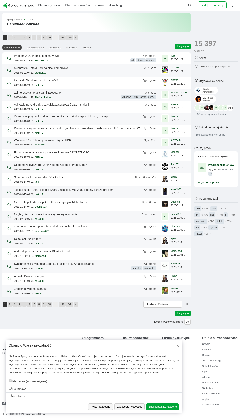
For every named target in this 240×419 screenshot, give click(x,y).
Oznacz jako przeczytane (212, 66)
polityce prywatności (147, 372)
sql (197, 227)
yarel (173, 55)
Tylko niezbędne (100, 406)
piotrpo (174, 80)
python (213, 227)
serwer (151, 97)
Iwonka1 (39, 293)
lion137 (174, 164)
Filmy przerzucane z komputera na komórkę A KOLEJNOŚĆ (51, 152)
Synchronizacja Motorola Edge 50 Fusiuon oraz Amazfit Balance (54, 263)
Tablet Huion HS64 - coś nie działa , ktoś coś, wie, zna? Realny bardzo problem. (64, 189)
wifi (132, 60)
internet (140, 60)
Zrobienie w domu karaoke (30, 288)
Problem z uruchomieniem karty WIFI (37, 55)
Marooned (40, 256)
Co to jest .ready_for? (27, 238)
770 (70, 37)
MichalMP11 (41, 60)
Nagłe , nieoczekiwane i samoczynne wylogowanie (45, 214)
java (214, 208)
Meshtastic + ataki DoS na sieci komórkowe (41, 68)
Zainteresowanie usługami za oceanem (38, 92)
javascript (201, 221)
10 (49, 37)
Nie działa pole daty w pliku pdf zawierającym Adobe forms (50, 202)
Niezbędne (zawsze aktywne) (28, 381)
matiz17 (39, 85)
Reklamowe (17, 388)
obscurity (175, 226)
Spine (174, 176)
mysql (199, 233)
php (212, 215)
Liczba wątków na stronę (169, 321)
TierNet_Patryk (43, 97)
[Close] (178, 346)
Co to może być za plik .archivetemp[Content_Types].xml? (50, 164)
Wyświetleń (72, 47)
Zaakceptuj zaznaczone (163, 406)
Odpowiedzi (55, 47)
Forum (31, 19)
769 (62, 37)
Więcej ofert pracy (208, 182)
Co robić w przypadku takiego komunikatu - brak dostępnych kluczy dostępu (61, 116)
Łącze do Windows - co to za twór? (36, 80)
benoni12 (176, 214)
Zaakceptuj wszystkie (129, 406)
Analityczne (17, 396)
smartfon (136, 268)
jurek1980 (176, 189)
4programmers (14, 19)
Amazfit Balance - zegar (29, 276)
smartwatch (149, 268)
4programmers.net (31, 356)
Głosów (87, 47)
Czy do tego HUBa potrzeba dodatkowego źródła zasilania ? (51, 226)
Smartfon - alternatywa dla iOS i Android (39, 177)
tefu (37, 181)
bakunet (175, 67)
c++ (198, 208)
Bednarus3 (41, 206)
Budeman (176, 201)
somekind (176, 263)
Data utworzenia (35, 47)
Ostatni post (10, 47)
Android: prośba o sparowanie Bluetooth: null (42, 251)
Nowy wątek (182, 46)
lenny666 (40, 144)
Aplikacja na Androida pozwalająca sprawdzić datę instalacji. (52, 104)
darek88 (39, 219)
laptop (143, 97)
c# (197, 215)
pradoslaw (40, 72)
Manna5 (175, 152)
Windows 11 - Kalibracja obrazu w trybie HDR (42, 140)
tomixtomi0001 (43, 231)
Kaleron (175, 104)
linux (135, 97)
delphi (220, 221)
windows (150, 60)
